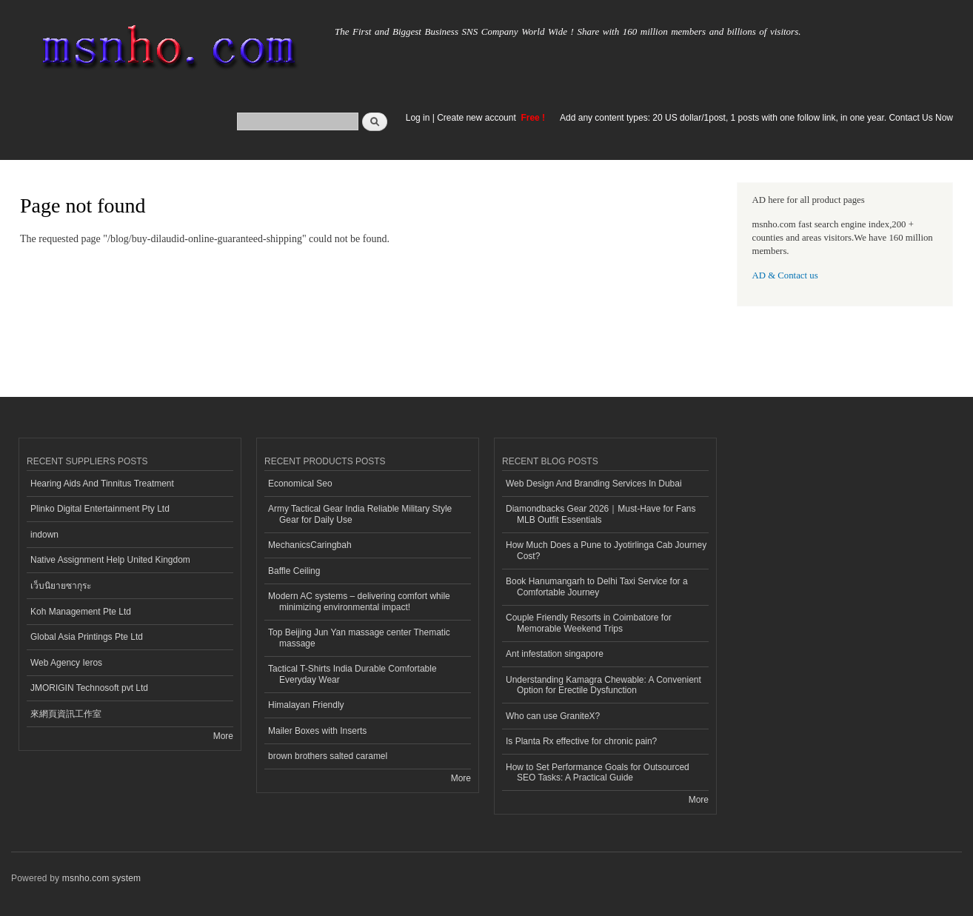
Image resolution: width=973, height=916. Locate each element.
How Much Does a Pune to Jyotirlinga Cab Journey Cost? (606, 550)
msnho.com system (101, 878)
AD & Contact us (785, 275)
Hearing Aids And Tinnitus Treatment (102, 483)
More (223, 736)
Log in (418, 118)
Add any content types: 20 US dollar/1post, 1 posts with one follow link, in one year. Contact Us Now (756, 118)
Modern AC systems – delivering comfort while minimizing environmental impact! (359, 601)
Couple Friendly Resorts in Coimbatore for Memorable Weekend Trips (589, 622)
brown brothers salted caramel (327, 756)
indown (44, 534)
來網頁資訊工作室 (65, 714)
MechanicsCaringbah (310, 545)
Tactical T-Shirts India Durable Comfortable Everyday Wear (352, 673)
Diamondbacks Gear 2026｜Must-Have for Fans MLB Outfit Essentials (600, 514)
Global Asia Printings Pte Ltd (86, 637)
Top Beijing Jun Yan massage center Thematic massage (359, 637)
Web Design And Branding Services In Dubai (594, 483)
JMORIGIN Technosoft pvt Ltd (89, 688)
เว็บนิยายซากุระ (60, 586)
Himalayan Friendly (306, 705)
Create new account (477, 118)
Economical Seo (300, 483)
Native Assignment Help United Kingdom (110, 560)
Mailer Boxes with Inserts (317, 731)
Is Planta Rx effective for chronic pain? (581, 741)
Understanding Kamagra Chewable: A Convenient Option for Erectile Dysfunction (603, 685)
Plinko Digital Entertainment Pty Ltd (100, 509)
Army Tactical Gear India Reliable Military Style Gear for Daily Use (360, 514)
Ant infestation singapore (554, 654)
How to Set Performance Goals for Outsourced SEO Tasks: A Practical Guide (597, 772)
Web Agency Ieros (66, 663)
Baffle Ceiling (294, 571)
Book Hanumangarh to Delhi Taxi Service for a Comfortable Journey (597, 586)
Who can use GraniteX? (553, 716)
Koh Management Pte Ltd (80, 611)
